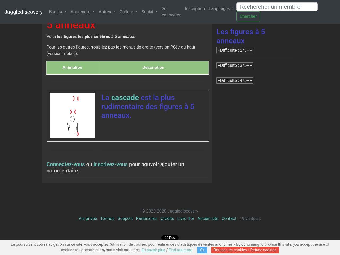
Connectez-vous (65, 164)
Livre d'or (185, 218)
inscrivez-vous (111, 164)
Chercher (248, 16)
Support (125, 218)
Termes (107, 218)
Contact (229, 218)
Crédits (167, 218)
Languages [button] (220, 8)
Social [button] (148, 11)
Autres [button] (105, 11)
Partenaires (147, 218)
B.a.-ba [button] (56, 11)
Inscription (195, 8)
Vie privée (88, 218)
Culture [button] (127, 11)
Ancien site (207, 218)
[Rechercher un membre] (277, 6)
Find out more (180, 250)
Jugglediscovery (23, 12)
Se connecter (171, 12)
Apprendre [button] (81, 11)
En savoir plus (153, 250)
